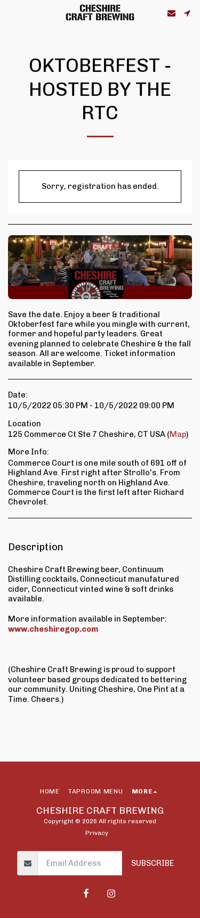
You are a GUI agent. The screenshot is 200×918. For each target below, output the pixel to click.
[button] (12, 13)
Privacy (96, 833)
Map (178, 434)
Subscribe (152, 863)
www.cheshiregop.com (53, 629)
